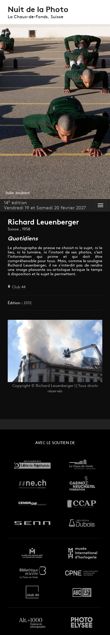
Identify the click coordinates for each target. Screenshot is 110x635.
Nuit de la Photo (38, 10)
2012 (27, 303)
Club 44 (18, 287)
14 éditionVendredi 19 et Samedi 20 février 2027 (45, 205)
